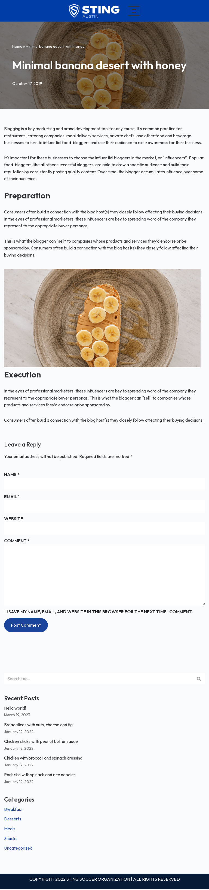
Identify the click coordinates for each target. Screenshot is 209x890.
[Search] (98, 679)
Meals (9, 829)
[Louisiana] (94, 11)
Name (12, 474)
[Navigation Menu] (134, 11)
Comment (17, 541)
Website (13, 519)
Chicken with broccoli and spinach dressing (43, 758)
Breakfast (13, 809)
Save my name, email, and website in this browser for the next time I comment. (100, 612)
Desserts (12, 819)
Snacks (10, 839)
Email (12, 496)
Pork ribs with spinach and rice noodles (40, 775)
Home (17, 46)
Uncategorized (18, 848)
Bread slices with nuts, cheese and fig (38, 725)
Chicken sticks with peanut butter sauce (41, 742)
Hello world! (15, 708)
